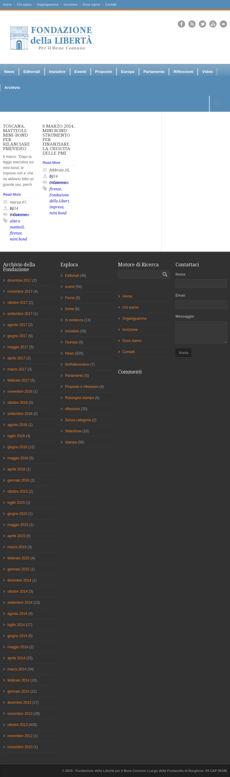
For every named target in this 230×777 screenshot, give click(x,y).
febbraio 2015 (18, 558)
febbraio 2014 (18, 680)
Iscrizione (71, 4)
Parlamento (154, 71)
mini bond (18, 239)
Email (180, 295)
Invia (183, 352)
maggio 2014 (17, 647)
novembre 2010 (19, 747)
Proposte (103, 71)
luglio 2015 (16, 502)
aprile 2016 (16, 469)
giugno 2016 (17, 447)
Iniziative (57, 71)
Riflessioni (183, 71)
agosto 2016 (17, 425)
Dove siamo (91, 4)
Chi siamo (24, 4)
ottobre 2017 (17, 303)
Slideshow (73, 431)
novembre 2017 (19, 291)
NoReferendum (77, 364)
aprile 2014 (16, 658)
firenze (16, 233)
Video (207, 71)
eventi (70, 287)
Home (7, 4)
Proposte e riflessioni (81, 387)
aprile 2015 (16, 536)
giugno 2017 (17, 336)
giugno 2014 (17, 636)
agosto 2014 (17, 614)
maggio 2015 (17, 525)
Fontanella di (177, 770)
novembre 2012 (19, 736)
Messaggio (184, 316)
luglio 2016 (16, 436)
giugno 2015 (17, 514)
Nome (180, 274)
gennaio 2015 (18, 569)
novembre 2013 (19, 714)
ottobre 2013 (17, 725)
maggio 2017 (17, 347)
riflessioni (72, 409)
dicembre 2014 (19, 580)
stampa (71, 442)
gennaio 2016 (18, 480)
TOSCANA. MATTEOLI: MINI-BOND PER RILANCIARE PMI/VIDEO (16, 137)
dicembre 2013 (19, 702)
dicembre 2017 (19, 280)
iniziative (72, 331)
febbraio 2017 (18, 380)
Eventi (80, 71)
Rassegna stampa (79, 398)
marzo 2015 (16, 547)
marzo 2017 (16, 369)
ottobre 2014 (17, 591)
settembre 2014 (19, 602)
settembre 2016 (19, 414)
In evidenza (74, 320)
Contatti (110, 4)
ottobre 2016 (17, 403)
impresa (56, 207)
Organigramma (47, 4)
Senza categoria (78, 420)
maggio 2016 (17, 458)
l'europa (71, 342)
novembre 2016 (19, 391)
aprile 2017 (16, 358)
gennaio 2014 (18, 691)
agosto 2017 (17, 325)
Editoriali (31, 71)
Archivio (12, 87)
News (9, 71)
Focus (70, 298)
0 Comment (19, 215)
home (69, 309)
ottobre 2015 (17, 491)
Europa (127, 71)
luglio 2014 (16, 625)
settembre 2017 (19, 314)
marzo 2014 (16, 669)
